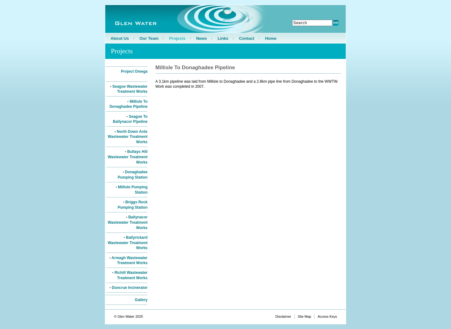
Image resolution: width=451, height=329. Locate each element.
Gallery (141, 300)
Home (271, 38)
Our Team (149, 38)
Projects (177, 38)
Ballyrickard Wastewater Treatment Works (128, 242)
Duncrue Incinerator (130, 287)
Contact (246, 38)
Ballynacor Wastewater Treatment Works (128, 222)
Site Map (304, 316)
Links (223, 38)
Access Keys (327, 316)
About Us (120, 38)
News (201, 38)
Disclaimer (283, 316)
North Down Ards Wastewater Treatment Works (128, 136)
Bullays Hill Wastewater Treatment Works (128, 156)
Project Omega (134, 71)
